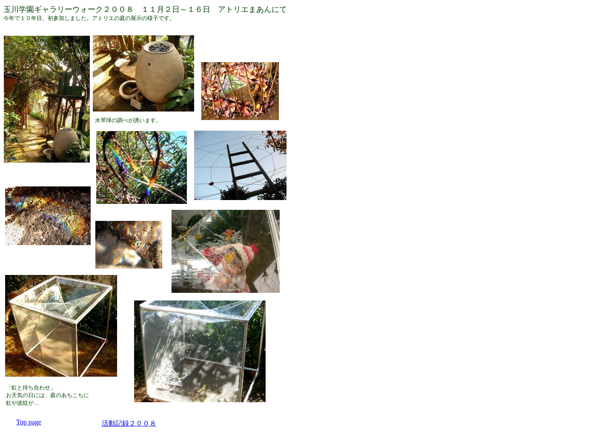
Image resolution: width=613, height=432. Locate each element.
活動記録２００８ (129, 423)
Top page (28, 422)
